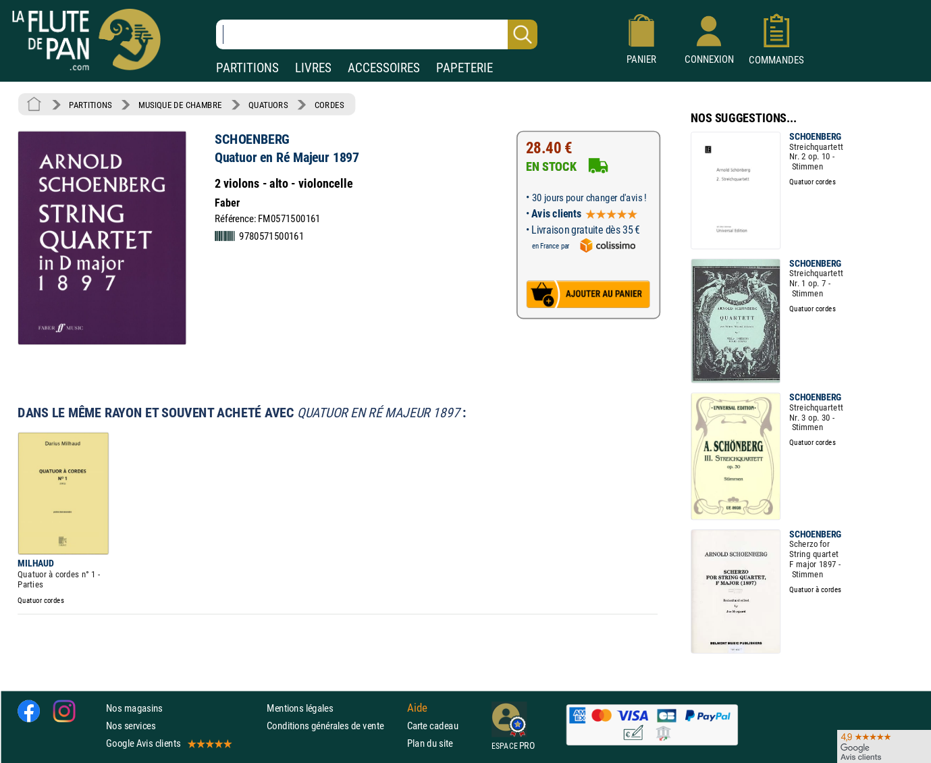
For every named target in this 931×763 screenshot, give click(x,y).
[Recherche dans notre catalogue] (376, 34)
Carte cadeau (432, 725)
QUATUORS (268, 104)
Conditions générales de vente (334, 725)
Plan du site (430, 743)
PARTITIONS (247, 68)
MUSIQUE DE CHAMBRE (180, 104)
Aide (417, 707)
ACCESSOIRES (384, 68)
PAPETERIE (464, 68)
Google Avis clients (168, 743)
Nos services (130, 725)
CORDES (329, 104)
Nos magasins (134, 708)
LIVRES (313, 68)
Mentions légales (300, 708)
